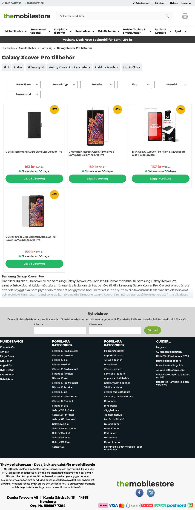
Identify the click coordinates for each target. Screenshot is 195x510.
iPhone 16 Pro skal (62, 373)
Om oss (4, 351)
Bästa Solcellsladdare (168, 360)
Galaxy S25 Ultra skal (63, 419)
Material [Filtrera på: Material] (171, 84)
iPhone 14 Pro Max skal (65, 396)
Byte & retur (7, 370)
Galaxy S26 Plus (61, 442)
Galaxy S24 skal (61, 433)
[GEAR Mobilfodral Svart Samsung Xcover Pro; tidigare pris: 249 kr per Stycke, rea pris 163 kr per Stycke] (34, 132)
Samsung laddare (114, 373)
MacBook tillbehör (114, 419)
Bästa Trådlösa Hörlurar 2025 (172, 356)
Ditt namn (40, 324)
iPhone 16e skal (61, 364)
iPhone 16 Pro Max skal (65, 369)
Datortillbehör (112, 442)
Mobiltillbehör (27, 48)
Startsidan (8, 48)
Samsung (47, 48)
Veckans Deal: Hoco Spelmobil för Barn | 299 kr (97, 39)
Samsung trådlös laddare (118, 396)
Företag (159, 3)
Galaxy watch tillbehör (117, 382)
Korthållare (110, 433)
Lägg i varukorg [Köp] (34, 178)
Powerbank (110, 364)
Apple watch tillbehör (116, 378)
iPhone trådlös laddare (117, 391)
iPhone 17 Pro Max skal (65, 350)
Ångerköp (6, 365)
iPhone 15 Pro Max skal (65, 382)
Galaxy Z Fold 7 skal (63, 410)
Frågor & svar (7, 356)
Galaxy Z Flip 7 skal (63, 414)
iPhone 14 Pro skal (62, 401)
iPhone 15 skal (60, 391)
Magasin (161, 347)
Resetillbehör (111, 428)
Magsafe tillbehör (114, 350)
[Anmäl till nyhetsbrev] (152, 330)
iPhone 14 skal (60, 405)
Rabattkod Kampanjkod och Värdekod (172, 383)
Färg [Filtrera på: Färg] (134, 84)
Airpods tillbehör (113, 355)
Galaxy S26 (58, 446)
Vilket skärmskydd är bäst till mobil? (172, 376)
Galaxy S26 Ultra (61, 437)
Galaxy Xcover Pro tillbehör (74, 48)
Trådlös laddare (113, 387)
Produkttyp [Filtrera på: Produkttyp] (60, 84)
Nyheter (174, 3)
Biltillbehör (110, 405)
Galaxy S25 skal (60, 423)
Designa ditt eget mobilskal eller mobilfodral (123, 448)
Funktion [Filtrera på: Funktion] (97, 84)
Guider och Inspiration (169, 351)
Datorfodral (110, 401)
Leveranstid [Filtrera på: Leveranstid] (23, 94)
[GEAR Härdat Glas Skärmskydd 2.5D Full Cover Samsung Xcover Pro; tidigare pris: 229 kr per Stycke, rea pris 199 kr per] (34, 217)
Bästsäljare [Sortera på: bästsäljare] (23, 84)
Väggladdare (111, 410)
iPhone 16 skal (60, 378)
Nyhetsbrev (6, 379)
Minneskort (110, 437)
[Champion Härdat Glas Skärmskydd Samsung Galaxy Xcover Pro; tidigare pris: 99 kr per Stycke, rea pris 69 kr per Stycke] (97, 132)
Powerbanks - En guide (169, 365)
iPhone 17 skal (60, 360)
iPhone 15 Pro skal (62, 387)
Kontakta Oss (7, 347)
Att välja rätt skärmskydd (170, 370)
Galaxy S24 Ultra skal (64, 428)
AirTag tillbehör (113, 360)
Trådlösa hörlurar (113, 414)
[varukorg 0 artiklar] (185, 16)
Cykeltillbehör (112, 423)
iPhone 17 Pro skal (62, 355)
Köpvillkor (6, 360)
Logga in (186, 3)
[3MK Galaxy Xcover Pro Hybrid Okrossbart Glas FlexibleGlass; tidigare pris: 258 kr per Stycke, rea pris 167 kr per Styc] (160, 132)
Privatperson (142, 3)
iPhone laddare (113, 369)
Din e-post (95, 324)
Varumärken (7, 374)
